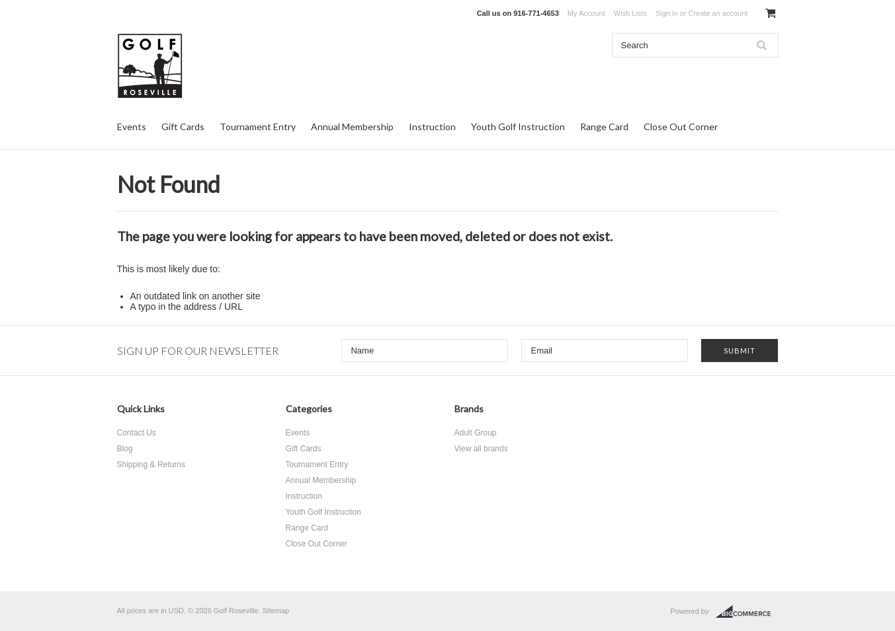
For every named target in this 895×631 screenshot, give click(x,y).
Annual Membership (352, 126)
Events (131, 126)
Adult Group (475, 432)
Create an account (717, 13)
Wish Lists (630, 13)
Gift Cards (182, 126)
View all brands (481, 448)
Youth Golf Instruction (518, 126)
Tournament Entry (258, 126)
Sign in (667, 13)
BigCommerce (747, 612)
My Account (586, 13)
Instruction (432, 126)
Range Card (604, 126)
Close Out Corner (681, 126)
